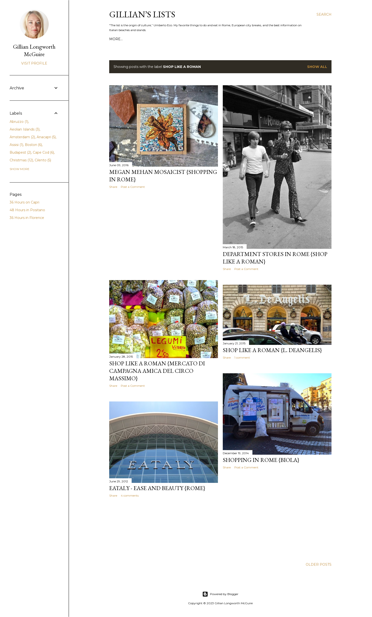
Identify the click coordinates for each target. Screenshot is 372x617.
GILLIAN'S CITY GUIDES (208, 39)
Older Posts (318, 564)
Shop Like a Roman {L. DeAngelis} (272, 350)
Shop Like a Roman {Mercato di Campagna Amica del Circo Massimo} (157, 371)
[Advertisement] (163, 234)
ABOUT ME (119, 39)
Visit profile (34, 63)
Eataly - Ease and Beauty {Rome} (157, 488)
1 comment (242, 357)
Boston (33, 145)
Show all (317, 67)
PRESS (137, 39)
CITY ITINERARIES (288, 39)
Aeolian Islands (25, 129)
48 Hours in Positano (27, 210)
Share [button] (113, 187)
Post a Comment (133, 187)
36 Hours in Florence (27, 218)
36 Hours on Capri (24, 202)
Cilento (43, 160)
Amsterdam (22, 137)
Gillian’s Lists (142, 14)
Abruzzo (19, 121)
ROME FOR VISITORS (250, 39)
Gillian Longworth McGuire (34, 50)
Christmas (21, 160)
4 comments (130, 495)
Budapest (20, 152)
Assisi (16, 145)
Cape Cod (43, 152)
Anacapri (46, 137)
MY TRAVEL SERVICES (165, 39)
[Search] (324, 14)
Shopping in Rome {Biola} (261, 460)
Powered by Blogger (220, 594)
